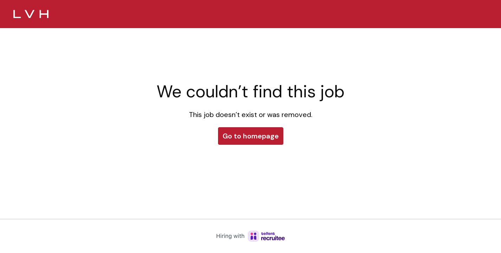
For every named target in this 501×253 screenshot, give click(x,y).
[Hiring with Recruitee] (251, 236)
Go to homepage (251, 136)
